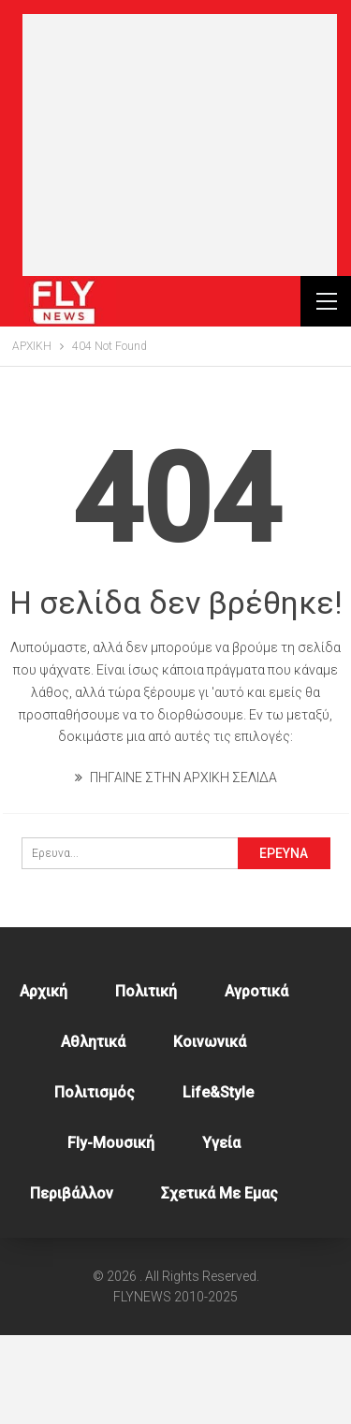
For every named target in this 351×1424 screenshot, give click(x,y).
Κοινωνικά (209, 1131)
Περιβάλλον (71, 1282)
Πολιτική (146, 1080)
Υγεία (221, 1232)
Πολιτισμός (94, 1181)
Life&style (218, 1181)
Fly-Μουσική (110, 1232)
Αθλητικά (93, 1131)
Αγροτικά (256, 1080)
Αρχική (43, 1080)
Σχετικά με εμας (219, 1282)
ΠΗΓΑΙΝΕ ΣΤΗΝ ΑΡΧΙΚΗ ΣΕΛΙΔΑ (176, 866)
